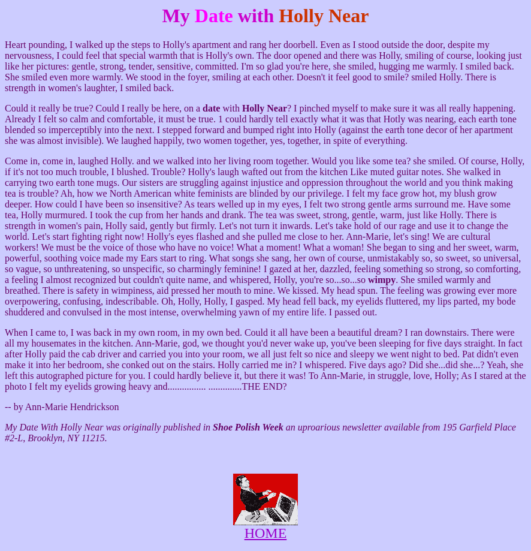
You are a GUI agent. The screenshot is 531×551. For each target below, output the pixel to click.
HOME (266, 533)
